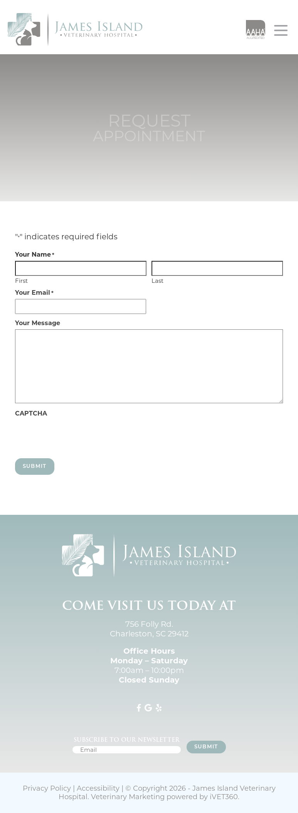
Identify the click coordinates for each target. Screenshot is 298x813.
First (21, 280)
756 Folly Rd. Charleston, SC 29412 (149, 628)
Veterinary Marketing (128, 797)
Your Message (37, 323)
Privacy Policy (47, 788)
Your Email (34, 293)
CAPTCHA (31, 414)
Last (157, 280)
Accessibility (98, 788)
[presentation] (73, 435)
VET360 (224, 797)
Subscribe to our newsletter (126, 740)
